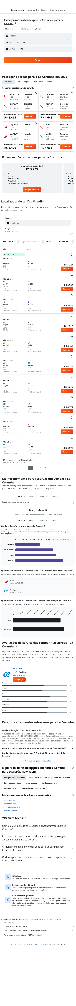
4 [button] (45, 467)
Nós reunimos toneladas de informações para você (39, 930)
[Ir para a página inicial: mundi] (16, 3)
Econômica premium (11, 807)
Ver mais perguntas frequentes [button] (38, 761)
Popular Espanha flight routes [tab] (32, 788)
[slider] (71, 234)
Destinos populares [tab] (49, 783)
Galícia (35, 944)
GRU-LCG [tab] (32, 496)
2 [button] (35, 467)
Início (12, 944)
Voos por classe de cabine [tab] (14, 777)
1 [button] (30, 467)
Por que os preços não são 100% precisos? (39, 935)
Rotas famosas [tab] (31, 783)
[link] (32, 189)
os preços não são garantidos (51, 919)
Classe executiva (9, 803)
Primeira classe (9, 800)
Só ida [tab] (49, 82)
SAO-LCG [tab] (21, 496)
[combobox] (10, 29)
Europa (19, 944)
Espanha (27, 944)
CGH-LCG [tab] (54, 496)
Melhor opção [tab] (23, 82)
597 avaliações (19, 675)
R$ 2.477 (8, 23)
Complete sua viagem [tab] (12, 783)
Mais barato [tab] (8, 82)
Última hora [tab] (38, 82)
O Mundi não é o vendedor (39, 926)
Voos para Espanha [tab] (62, 777)
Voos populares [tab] (10, 788)
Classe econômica (10, 810)
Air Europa (17, 668)
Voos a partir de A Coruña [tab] (39, 777)
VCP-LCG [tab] (43, 496)
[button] (4, 3)
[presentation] (15, 23)
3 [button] (40, 467)
